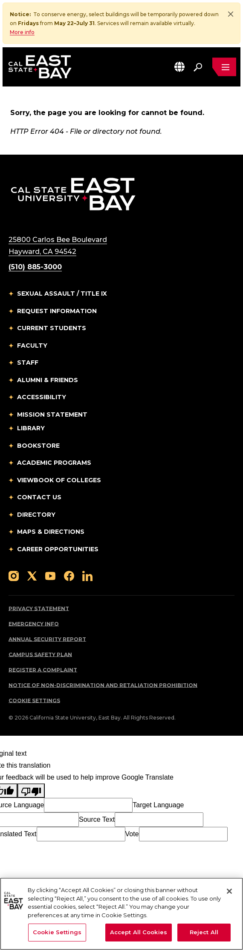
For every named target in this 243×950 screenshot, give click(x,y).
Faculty (32, 345)
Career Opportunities (57, 549)
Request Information (57, 311)
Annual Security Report (47, 639)
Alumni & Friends (47, 380)
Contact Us (39, 497)
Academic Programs (54, 462)
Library (31, 428)
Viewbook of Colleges (59, 480)
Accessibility (41, 397)
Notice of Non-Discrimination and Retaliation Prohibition (103, 685)
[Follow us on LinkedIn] (87, 575)
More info (22, 32)
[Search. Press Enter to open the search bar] (197, 66)
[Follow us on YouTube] (50, 575)
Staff (27, 362)
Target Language (158, 805)
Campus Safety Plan (40, 654)
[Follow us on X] (32, 575)
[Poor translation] (31, 790)
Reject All (204, 932)
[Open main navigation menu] (224, 67)
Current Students (51, 328)
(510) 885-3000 (35, 267)
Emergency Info (34, 624)
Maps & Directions (50, 531)
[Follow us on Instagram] (14, 575)
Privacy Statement (39, 608)
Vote (132, 834)
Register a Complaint (43, 670)
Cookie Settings (34, 700)
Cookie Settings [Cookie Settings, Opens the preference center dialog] (57, 932)
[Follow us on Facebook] (69, 575)
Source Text (97, 819)
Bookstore (38, 445)
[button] (179, 67)
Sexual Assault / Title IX (62, 293)
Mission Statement (52, 414)
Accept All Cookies (138, 932)
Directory (36, 514)
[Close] (230, 14)
